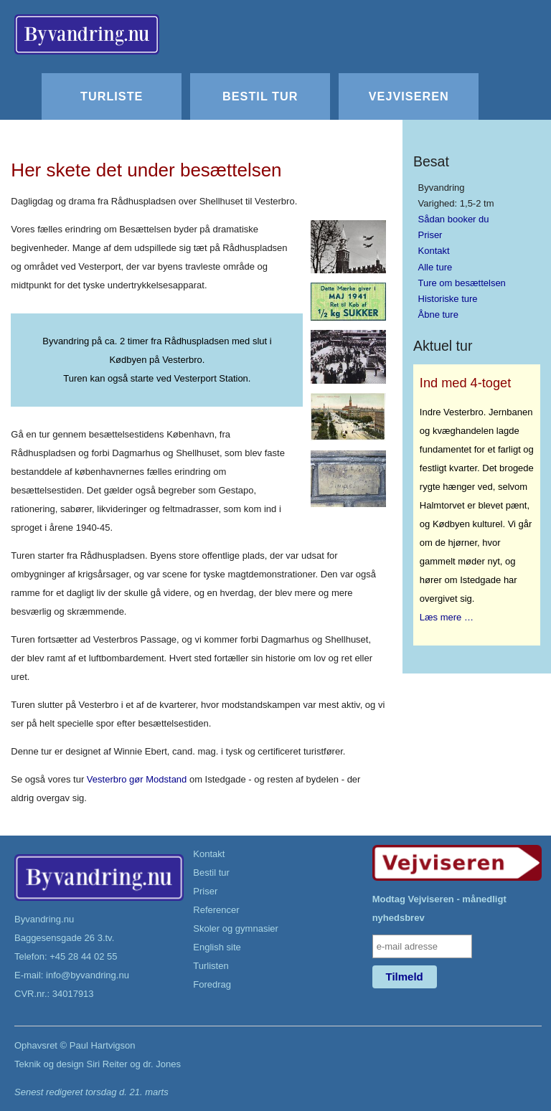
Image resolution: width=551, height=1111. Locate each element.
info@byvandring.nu (87, 975)
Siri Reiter (106, 1064)
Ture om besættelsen (462, 283)
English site (216, 947)
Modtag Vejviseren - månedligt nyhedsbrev (439, 908)
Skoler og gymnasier (235, 928)
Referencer (216, 909)
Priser (430, 235)
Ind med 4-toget (465, 383)
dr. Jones (162, 1064)
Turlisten (210, 965)
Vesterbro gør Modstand (137, 779)
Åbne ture (438, 314)
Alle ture (435, 267)
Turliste (111, 96)
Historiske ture (448, 298)
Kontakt (434, 250)
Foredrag (212, 984)
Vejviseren (409, 96)
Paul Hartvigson (103, 1045)
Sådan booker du (453, 219)
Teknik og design (49, 1064)
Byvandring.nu (44, 919)
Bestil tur (260, 96)
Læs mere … (447, 617)
